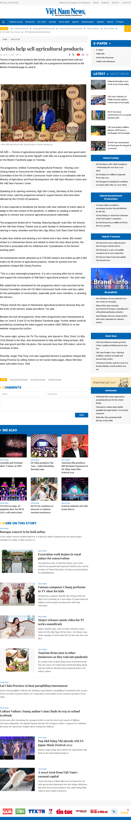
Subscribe (100, 53)
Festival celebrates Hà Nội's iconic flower (74, 489)
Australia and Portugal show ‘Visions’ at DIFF (11, 446)
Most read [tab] (119, 73)
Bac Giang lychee (38, 379)
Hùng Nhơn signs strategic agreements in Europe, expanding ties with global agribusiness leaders (112, 308)
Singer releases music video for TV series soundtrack (61, 603)
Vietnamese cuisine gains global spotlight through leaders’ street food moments (112, 426)
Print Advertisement (105, 57)
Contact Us (126, 2)
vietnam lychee (54, 379)
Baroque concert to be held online (22, 513)
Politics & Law (16, 22)
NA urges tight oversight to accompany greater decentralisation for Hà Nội (111, 208)
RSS (129, 802)
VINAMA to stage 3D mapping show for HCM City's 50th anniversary (12, 490)
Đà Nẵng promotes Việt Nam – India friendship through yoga (42, 447)
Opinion (100, 22)
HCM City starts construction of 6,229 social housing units (119, 115)
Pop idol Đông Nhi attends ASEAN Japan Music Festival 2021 (61, 724)
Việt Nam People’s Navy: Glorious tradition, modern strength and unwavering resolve (110, 355)
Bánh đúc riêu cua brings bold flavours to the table (108, 435)
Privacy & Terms (115, 803)
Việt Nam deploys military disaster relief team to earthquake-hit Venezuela (119, 130)
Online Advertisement (105, 61)
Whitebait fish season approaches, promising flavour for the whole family (110, 416)
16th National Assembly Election (38, 32)
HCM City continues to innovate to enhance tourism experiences (42, 490)
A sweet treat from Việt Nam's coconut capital (58, 756)
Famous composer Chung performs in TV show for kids (62, 571)
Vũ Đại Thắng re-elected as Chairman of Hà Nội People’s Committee (112, 217)
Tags (3, 380)
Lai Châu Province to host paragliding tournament (34, 667)
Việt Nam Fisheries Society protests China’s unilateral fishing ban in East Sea (111, 345)
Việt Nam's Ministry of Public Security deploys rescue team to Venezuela (118, 99)
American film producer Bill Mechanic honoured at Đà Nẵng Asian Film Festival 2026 (74, 449)
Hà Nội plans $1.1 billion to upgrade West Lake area (111, 176)
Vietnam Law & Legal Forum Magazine (74, 2)
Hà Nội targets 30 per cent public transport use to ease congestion (110, 251)
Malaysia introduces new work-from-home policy (118, 82)
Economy (30, 22)
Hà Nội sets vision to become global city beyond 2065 (111, 258)
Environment (88, 22)
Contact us (103, 803)
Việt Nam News (65, 12)
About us (91, 803)
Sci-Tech (41, 22)
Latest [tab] (99, 73)
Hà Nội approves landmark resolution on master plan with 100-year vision (112, 183)
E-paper (100, 43)
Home (5, 39)
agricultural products (19, 379)
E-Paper (120, 22)
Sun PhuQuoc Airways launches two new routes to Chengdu (111, 300)
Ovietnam (105, 2)
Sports (75, 22)
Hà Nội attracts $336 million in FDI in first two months (112, 224)
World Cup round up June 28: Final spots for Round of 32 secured (119, 145)
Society (52, 22)
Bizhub (96, 2)
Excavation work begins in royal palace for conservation (59, 538)
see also (9, 412)
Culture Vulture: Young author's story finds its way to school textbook (40, 695)
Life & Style (64, 22)
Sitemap (82, 802)
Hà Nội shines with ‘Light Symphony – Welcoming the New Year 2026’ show (111, 167)
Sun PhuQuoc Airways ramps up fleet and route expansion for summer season (111, 319)
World (110, 22)
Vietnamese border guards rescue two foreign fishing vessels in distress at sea (112, 366)
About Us (115, 2)
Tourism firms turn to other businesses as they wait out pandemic (63, 636)
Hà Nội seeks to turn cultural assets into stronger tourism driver (111, 244)
